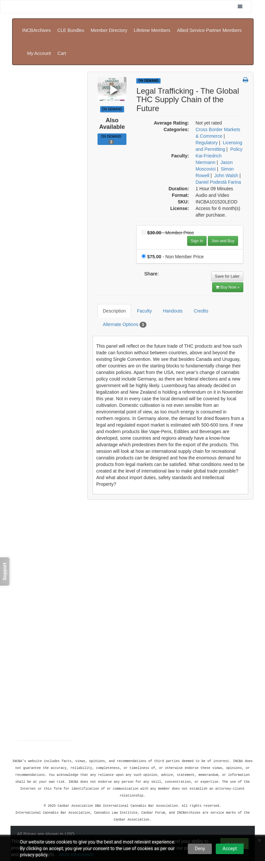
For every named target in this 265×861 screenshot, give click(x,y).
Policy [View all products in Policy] (236, 129)
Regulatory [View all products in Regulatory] (206, 123)
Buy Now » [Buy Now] (227, 267)
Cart (242, 38)
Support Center (34, 818)
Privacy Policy (69, 818)
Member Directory (109, 25)
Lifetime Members (152, 25)
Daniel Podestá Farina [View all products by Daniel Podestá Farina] (218, 162)
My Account (220, 38)
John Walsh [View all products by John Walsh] (226, 155)
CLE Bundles (70, 25)
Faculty (139, 286)
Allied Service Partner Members (209, 25)
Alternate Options (120, 300)
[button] (245, 60)
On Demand (112, 119)
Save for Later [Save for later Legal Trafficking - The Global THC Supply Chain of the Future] (227, 256)
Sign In (197, 221)
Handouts (168, 286)
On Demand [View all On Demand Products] (148, 61)
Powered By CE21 (37, 824)
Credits (196, 286)
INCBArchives (36, 25)
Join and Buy (222, 221)
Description (109, 286)
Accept (230, 848)
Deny (200, 848)
